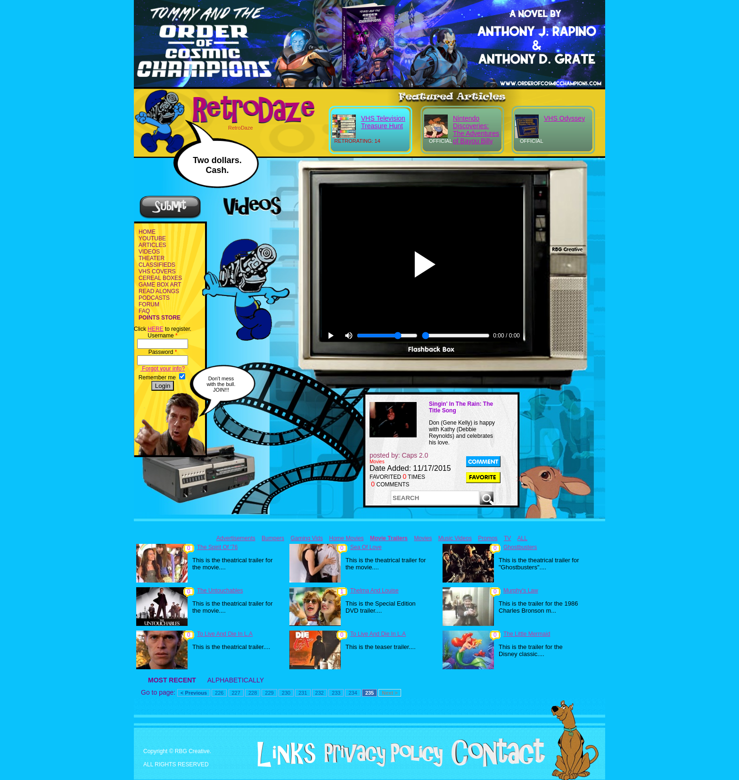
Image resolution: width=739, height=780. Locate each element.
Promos (487, 538)
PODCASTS (154, 298)
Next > (389, 693)
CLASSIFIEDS (157, 265)
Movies (423, 538)
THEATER (151, 258)
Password (162, 352)
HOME (147, 232)
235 (369, 693)
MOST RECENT (172, 680)
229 (269, 693)
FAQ (144, 311)
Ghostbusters (520, 547)
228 (252, 693)
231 (302, 693)
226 (219, 693)
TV (507, 538)
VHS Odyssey (564, 118)
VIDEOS (149, 251)
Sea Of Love (366, 547)
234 (352, 693)
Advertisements (235, 538)
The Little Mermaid (526, 634)
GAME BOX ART (160, 284)
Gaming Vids (306, 538)
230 (286, 693)
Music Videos (455, 538)
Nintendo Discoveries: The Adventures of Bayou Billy (476, 130)
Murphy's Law (520, 590)
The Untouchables (220, 590)
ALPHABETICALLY (235, 680)
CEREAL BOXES (160, 278)
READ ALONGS (159, 291)
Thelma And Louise (374, 590)
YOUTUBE (152, 238)
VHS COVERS (157, 271)
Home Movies (346, 538)
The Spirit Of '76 (217, 547)
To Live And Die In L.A (225, 634)
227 (236, 693)
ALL (522, 538)
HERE (155, 329)
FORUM (149, 304)
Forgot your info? (162, 368)
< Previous (194, 693)
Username (162, 335)
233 (336, 693)
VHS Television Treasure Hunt (383, 122)
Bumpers (273, 538)
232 (319, 693)
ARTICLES (152, 245)
